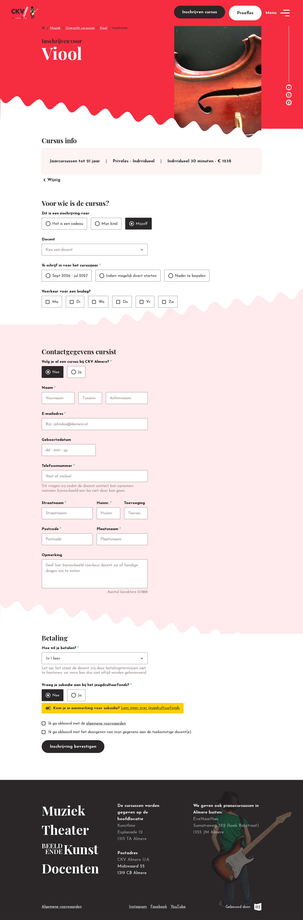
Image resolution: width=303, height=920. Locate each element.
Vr (145, 312)
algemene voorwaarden (106, 739)
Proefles (245, 16)
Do (122, 312)
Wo (98, 312)
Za (168, 312)
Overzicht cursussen (80, 35)
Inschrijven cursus (199, 15)
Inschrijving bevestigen (73, 762)
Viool (103, 35)
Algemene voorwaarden (62, 907)
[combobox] (104, 260)
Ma (52, 312)
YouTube (178, 906)
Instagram (138, 906)
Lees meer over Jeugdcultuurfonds (150, 724)
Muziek (55, 35)
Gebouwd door (243, 907)
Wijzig (51, 190)
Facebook (159, 906)
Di (75, 312)
